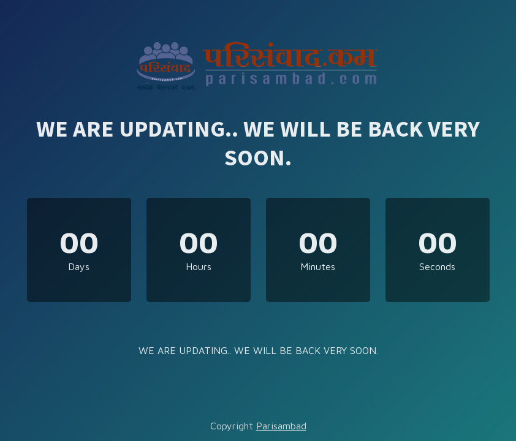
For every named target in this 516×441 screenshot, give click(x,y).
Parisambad (281, 425)
